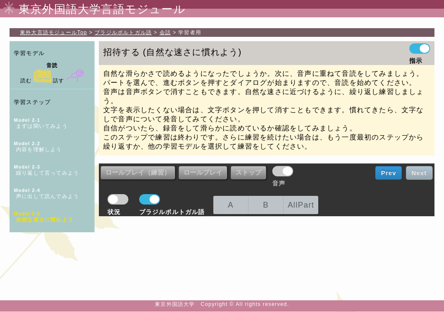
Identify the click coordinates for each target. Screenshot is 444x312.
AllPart (300, 205)
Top (53, 32)
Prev (388, 172)
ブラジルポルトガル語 (123, 32)
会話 (165, 32)
